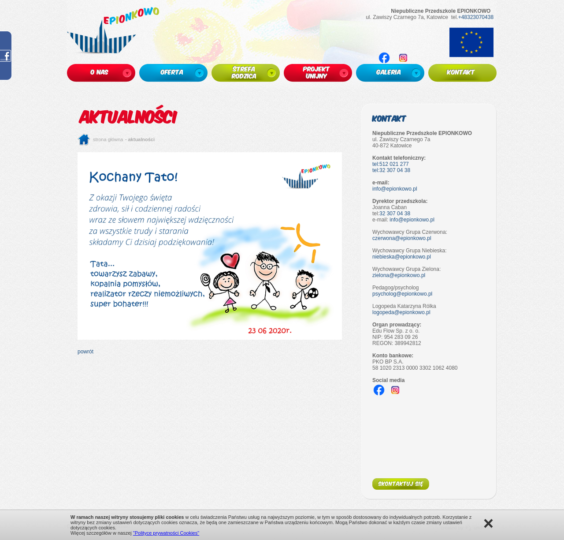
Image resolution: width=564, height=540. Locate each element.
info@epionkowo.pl (394, 189)
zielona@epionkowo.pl (398, 275)
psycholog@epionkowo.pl (402, 294)
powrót (85, 352)
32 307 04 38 (394, 213)
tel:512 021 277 (390, 164)
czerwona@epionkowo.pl (401, 238)
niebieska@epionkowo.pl (401, 257)
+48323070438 (476, 17)
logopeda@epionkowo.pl (401, 312)
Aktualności (141, 139)
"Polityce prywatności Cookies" (166, 533)
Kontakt (389, 118)
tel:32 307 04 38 (391, 170)
